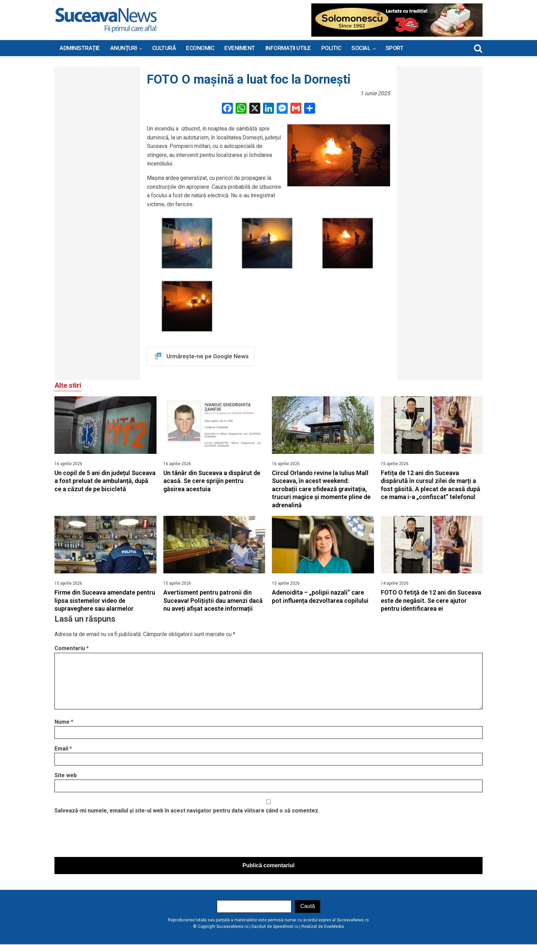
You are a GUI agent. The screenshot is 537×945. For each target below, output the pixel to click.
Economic (200, 48)
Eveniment (239, 48)
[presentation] (106, 837)
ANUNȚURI (123, 48)
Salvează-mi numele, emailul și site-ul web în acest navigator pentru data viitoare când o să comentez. (187, 811)
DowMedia (334, 926)
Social (360, 48)
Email (63, 749)
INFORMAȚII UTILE (288, 48)
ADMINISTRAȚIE (80, 48)
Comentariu (71, 649)
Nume (63, 722)
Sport (395, 48)
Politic (331, 48)
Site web (65, 775)
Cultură (164, 48)
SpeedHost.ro (285, 926)
